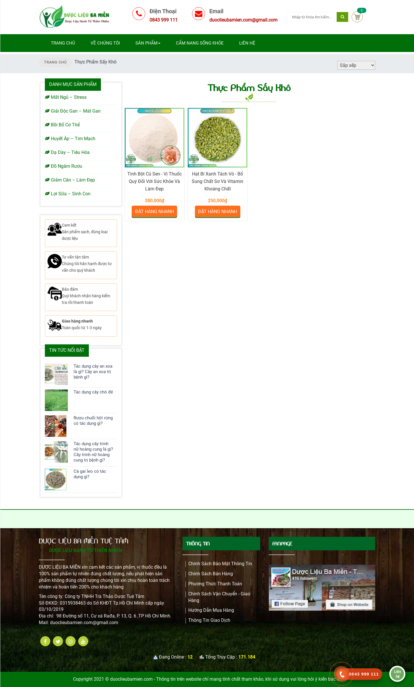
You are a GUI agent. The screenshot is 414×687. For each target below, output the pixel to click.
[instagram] (71, 641)
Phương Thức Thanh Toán (215, 583)
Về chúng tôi (105, 43)
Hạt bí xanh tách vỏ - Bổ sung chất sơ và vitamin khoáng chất (217, 181)
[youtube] (83, 641)
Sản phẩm (147, 43)
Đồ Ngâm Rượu (63, 166)
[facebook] (45, 641)
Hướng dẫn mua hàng (211, 610)
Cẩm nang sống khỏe (200, 43)
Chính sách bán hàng (210, 573)
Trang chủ (63, 43)
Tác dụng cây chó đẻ (93, 392)
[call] (359, 674)
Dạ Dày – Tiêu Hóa (67, 152)
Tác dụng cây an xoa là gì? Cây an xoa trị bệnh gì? (93, 372)
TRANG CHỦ (55, 62)
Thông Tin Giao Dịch (209, 620)
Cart (357, 16)
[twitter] (58, 641)
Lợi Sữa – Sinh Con (68, 193)
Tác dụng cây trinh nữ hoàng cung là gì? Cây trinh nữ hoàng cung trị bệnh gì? (93, 452)
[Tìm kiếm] (342, 17)
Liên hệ (247, 43)
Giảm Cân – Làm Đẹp (70, 180)
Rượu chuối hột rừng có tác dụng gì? (93, 420)
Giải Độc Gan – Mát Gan (73, 111)
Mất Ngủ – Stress (66, 97)
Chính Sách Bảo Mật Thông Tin (220, 563)
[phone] (342, 674)
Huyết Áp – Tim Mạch (70, 138)
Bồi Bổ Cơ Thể (62, 125)
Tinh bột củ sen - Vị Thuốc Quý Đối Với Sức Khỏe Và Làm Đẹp (154, 181)
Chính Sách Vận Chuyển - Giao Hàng (219, 597)
